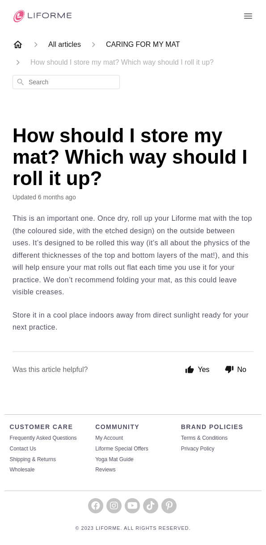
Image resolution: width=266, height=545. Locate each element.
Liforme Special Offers (121, 449)
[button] (95, 505)
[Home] (18, 44)
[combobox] (66, 82)
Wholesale (22, 470)
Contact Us (23, 449)
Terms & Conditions (204, 438)
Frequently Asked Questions (43, 438)
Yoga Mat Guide (114, 459)
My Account (109, 438)
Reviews (105, 470)
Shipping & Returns (33, 459)
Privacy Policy (198, 449)
